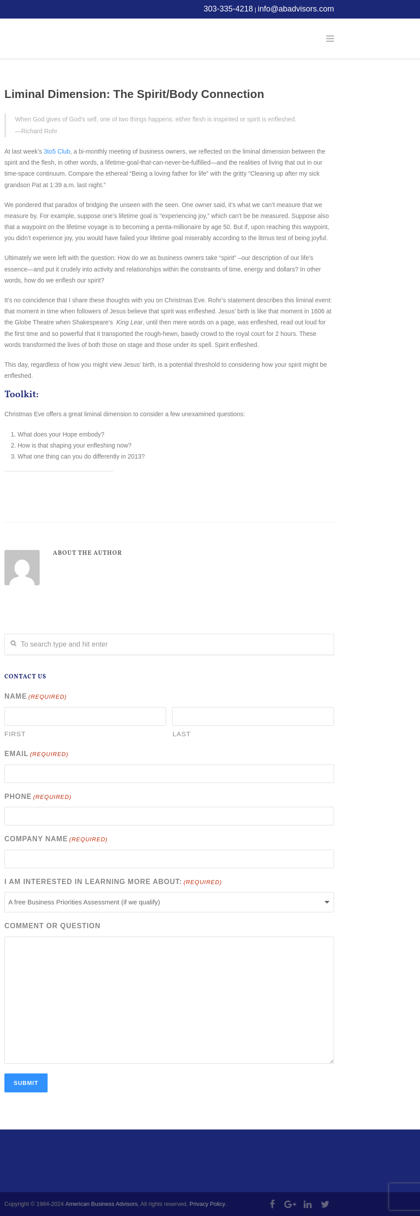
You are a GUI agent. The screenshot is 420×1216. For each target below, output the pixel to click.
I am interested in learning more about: (113, 882)
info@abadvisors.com (296, 8)
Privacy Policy (207, 1204)
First (15, 734)
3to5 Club (57, 151)
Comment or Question (52, 926)
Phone (37, 797)
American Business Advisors (101, 1204)
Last (181, 734)
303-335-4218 (228, 8)
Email (36, 754)
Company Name (56, 839)
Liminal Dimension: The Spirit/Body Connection (134, 94)
